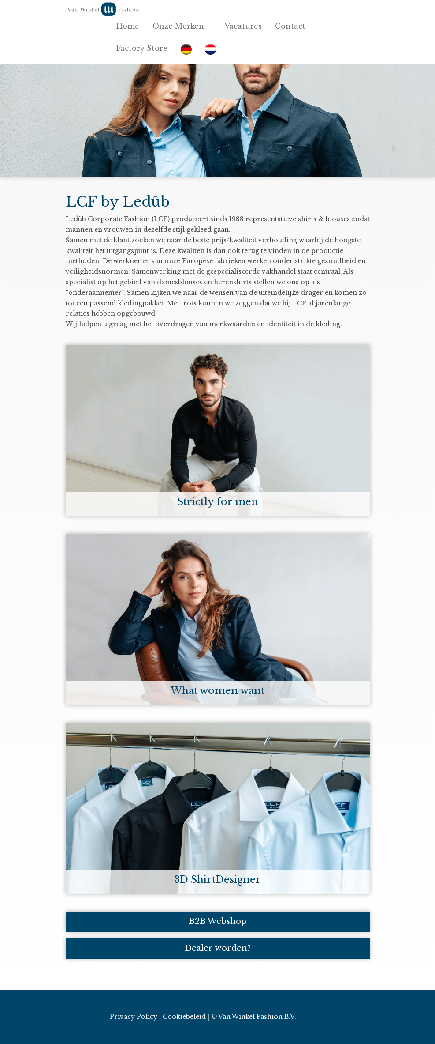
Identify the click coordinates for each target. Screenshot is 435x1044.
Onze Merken (181, 26)
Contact (293, 26)
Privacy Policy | (135, 1017)
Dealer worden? (218, 948)
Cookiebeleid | (186, 1017)
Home (127, 26)
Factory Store (141, 48)
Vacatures (243, 26)
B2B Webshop (217, 921)
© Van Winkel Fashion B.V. (253, 1017)
